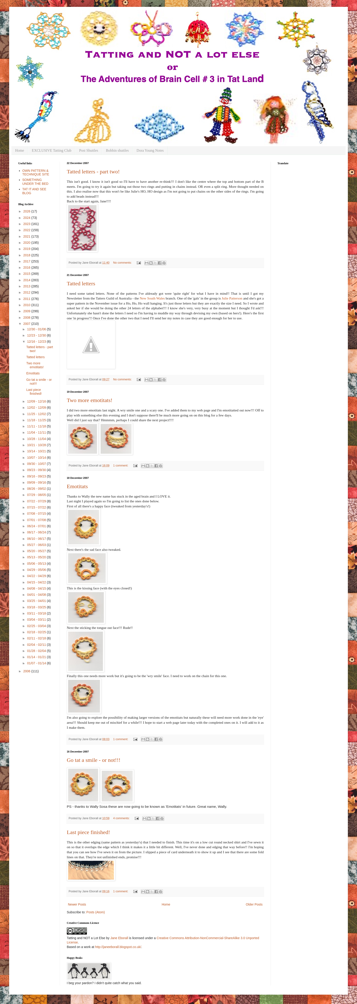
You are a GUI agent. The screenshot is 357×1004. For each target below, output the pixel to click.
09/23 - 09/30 (37, 470)
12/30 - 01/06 (37, 329)
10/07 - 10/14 (37, 457)
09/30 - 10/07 (37, 464)
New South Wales (152, 298)
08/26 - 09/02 (37, 488)
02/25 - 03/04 (37, 626)
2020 (27, 242)
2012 (27, 292)
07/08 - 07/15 (37, 513)
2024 (27, 218)
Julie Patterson (232, 298)
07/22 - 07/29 (37, 501)
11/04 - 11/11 (37, 432)
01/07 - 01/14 (37, 663)
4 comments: (122, 818)
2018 (27, 255)
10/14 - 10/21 (37, 451)
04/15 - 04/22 (37, 582)
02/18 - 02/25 (37, 632)
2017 (27, 261)
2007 (27, 324)
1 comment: (121, 465)
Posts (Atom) (95, 912)
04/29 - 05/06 (37, 570)
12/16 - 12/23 (37, 341)
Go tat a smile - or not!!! (94, 760)
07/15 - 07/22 (37, 507)
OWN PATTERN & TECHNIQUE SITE (35, 172)
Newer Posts (77, 904)
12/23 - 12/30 (37, 335)
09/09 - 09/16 (37, 482)
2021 (27, 236)
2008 (27, 317)
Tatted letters (81, 283)
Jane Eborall (119, 938)
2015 (27, 274)
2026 (27, 211)
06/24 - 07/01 (37, 526)
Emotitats (77, 486)
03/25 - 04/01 (37, 601)
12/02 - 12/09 (37, 407)
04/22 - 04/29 (37, 576)
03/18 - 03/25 (37, 607)
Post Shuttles (88, 150)
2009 (27, 311)
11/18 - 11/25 (37, 420)
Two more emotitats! (90, 400)
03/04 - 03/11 (37, 619)
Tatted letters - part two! (93, 172)
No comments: (123, 262)
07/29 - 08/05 (37, 495)
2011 (27, 299)
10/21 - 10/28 (37, 445)
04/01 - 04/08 (37, 594)
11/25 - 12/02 (37, 414)
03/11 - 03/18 (37, 613)
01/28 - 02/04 (37, 651)
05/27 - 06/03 (37, 545)
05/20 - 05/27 (37, 551)
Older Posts (254, 904)
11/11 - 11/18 (37, 426)
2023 (27, 224)
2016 (27, 267)
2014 (27, 280)
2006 (27, 671)
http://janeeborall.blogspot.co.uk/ (118, 947)
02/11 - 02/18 (37, 638)
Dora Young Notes (150, 150)
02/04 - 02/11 (37, 644)
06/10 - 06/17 (37, 538)
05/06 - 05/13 (37, 563)
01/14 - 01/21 (37, 657)
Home (19, 150)
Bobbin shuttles (117, 150)
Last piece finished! (88, 832)
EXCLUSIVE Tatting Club (51, 150)
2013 (27, 286)
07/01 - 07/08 (37, 520)
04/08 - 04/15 (37, 588)
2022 (27, 230)
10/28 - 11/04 (37, 439)
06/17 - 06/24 (37, 532)
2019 (27, 249)
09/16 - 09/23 (37, 476)
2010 (27, 305)
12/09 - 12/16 (37, 401)
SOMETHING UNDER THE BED (35, 181)
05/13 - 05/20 (37, 557)
